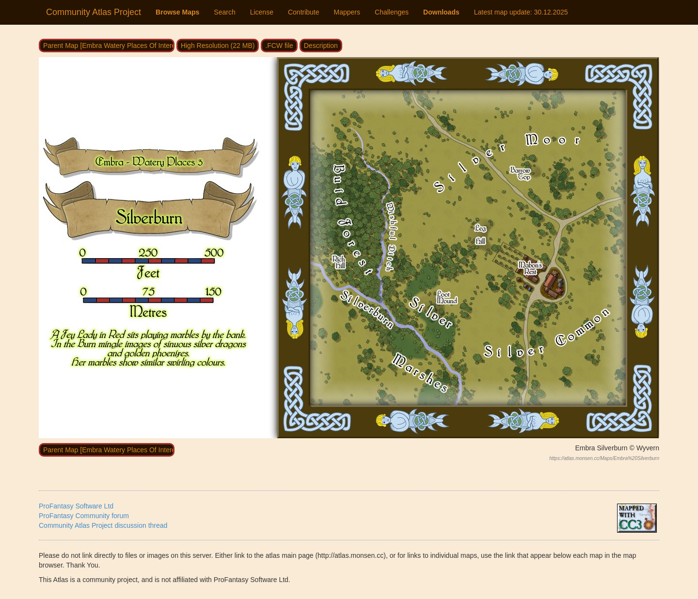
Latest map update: (521, 12)
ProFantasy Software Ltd (76, 506)
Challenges (392, 12)
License (261, 12)
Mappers (347, 12)
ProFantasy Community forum (84, 516)
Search (224, 12)
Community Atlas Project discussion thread (103, 525)
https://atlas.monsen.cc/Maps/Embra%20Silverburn (604, 458)
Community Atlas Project (93, 12)
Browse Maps (177, 12)
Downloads (441, 12)
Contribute (303, 12)
